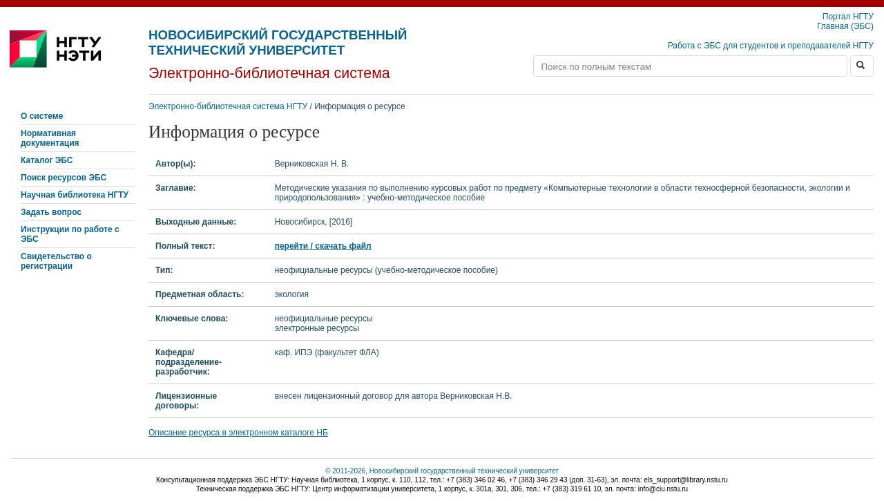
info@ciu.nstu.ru (663, 489)
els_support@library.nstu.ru (686, 480)
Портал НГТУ (848, 16)
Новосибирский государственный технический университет (277, 42)
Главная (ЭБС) (845, 26)
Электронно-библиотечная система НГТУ (227, 106)
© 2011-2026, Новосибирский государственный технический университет (442, 471)
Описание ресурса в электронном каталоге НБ (238, 432)
